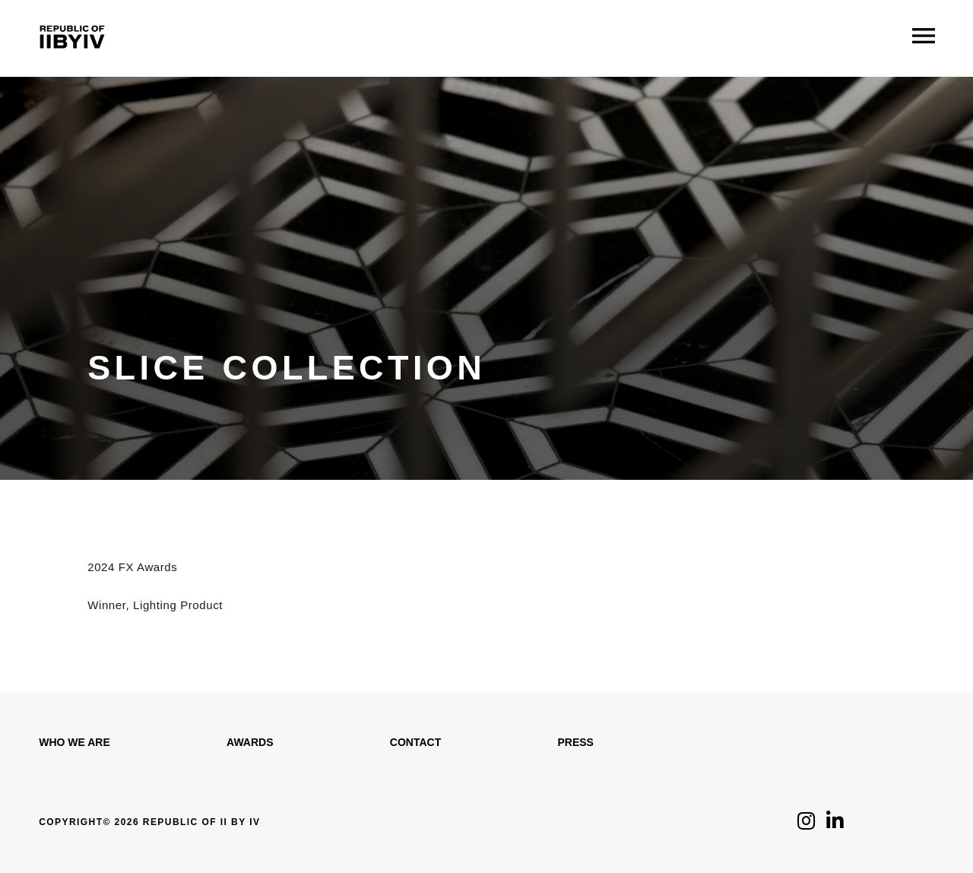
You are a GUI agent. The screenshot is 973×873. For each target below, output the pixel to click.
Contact (415, 742)
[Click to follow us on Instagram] (806, 824)
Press (575, 742)
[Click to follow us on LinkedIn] (835, 824)
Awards (250, 742)
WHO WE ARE (74, 742)
